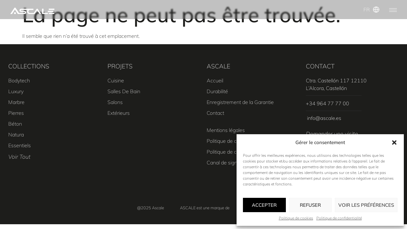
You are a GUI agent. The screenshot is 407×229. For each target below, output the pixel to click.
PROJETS (120, 66)
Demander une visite (332, 133)
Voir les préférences (366, 205)
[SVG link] (32, 11)
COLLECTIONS (28, 66)
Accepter (264, 205)
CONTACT (320, 66)
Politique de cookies (296, 218)
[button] (394, 142)
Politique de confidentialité (339, 218)
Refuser (310, 205)
